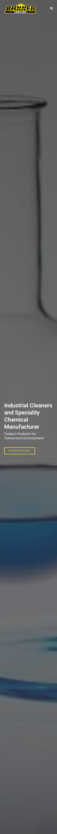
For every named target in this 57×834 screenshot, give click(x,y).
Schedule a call (19, 450)
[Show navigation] (51, 8)
